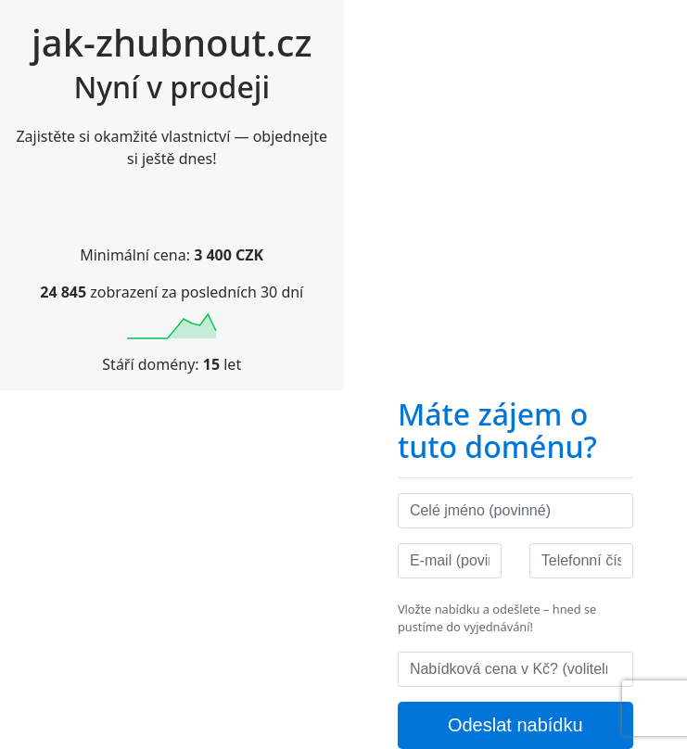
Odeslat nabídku (515, 725)
